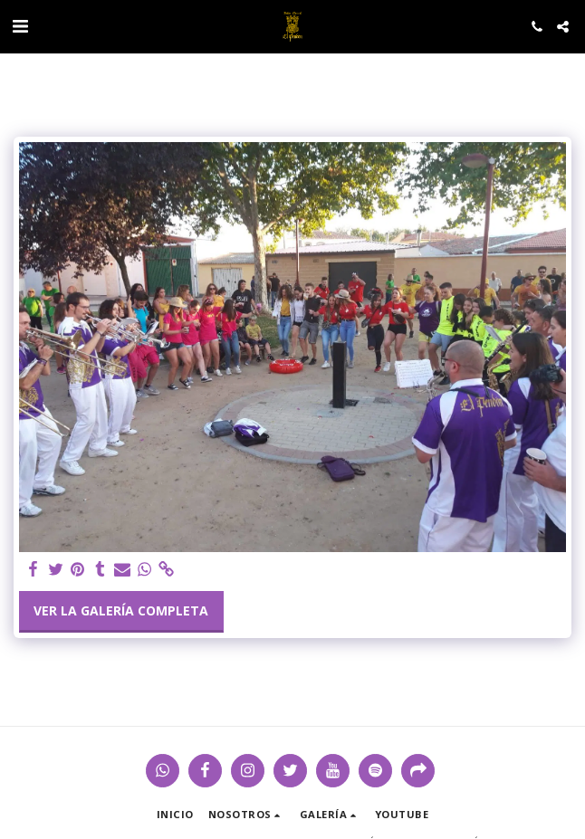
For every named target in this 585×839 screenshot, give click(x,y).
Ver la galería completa (121, 610)
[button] (20, 25)
